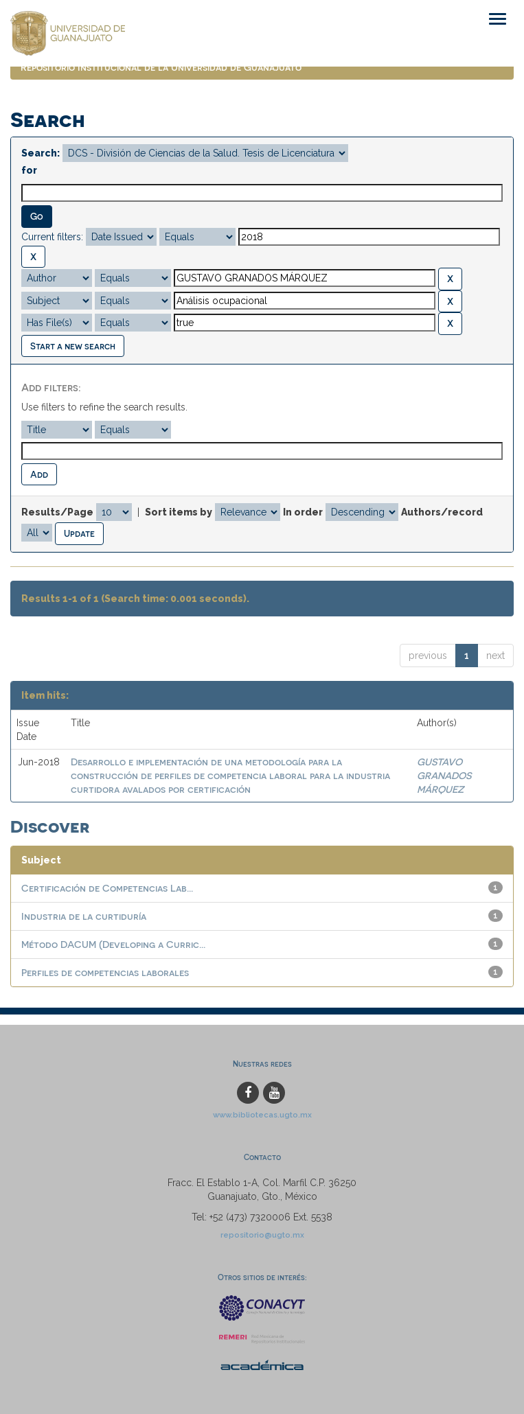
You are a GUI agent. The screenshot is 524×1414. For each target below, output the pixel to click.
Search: (40, 153)
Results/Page (57, 512)
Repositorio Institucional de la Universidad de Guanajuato (161, 67)
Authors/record (442, 512)
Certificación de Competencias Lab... (107, 888)
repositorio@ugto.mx (262, 1235)
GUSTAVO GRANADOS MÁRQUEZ (444, 775)
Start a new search (72, 345)
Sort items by (178, 512)
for (29, 170)
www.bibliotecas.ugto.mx (262, 1115)
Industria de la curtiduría (83, 916)
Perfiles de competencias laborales (105, 972)
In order (303, 512)
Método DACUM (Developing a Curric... (113, 944)
